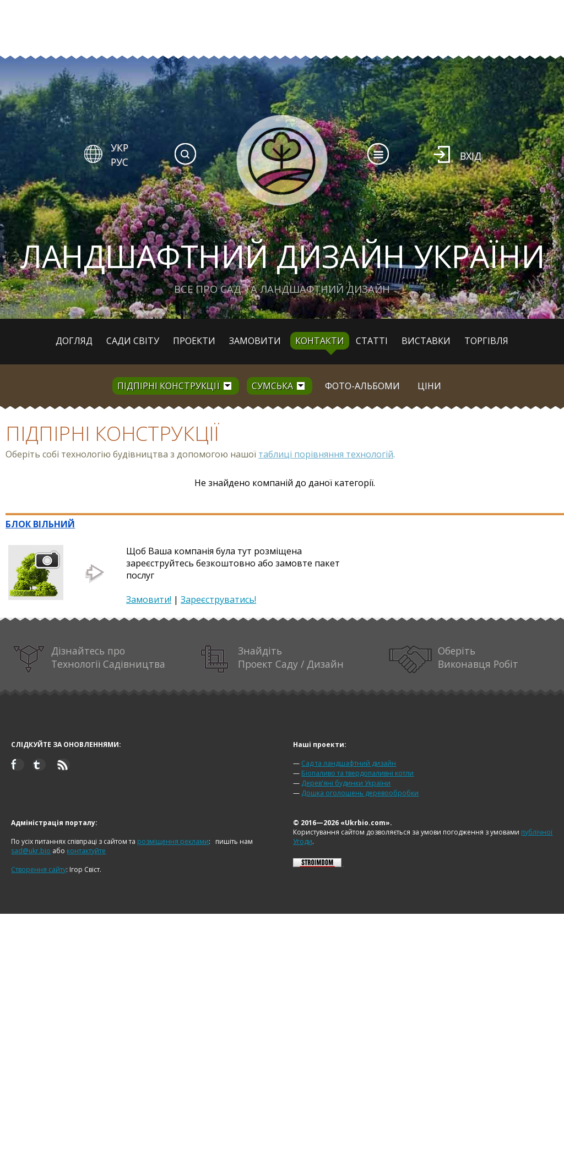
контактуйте (86, 850)
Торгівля (486, 341)
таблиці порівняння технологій (325, 454)
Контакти (319, 341)
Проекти (194, 341)
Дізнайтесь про (89, 659)
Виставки (426, 341)
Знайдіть (272, 659)
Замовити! (148, 599)
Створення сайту (38, 869)
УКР (119, 147)
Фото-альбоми (362, 386)
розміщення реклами (173, 841)
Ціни (429, 386)
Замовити (255, 341)
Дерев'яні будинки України (346, 783)
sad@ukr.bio (31, 850)
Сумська (272, 386)
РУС (119, 161)
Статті (372, 341)
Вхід (470, 155)
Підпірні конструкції (168, 386)
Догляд (74, 341)
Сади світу (132, 341)
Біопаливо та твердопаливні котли (357, 773)
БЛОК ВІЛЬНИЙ (40, 524)
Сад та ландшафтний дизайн (348, 763)
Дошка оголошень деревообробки (360, 793)
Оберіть (454, 659)
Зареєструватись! (218, 599)
